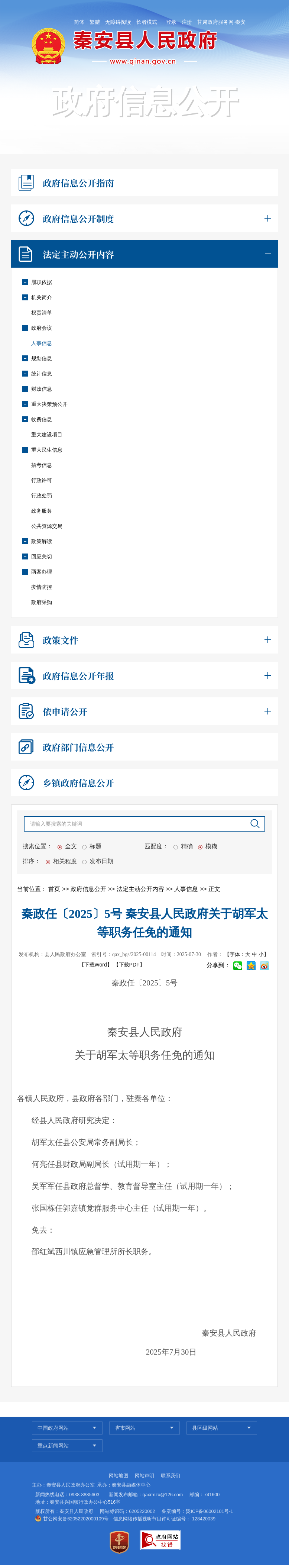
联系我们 (170, 1475)
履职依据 (36, 282)
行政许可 (41, 480)
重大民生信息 (41, 450)
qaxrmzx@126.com (163, 1494)
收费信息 (36, 419)
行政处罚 (41, 495)
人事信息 (41, 343)
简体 (79, 22)
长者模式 (146, 22)
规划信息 (36, 358)
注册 (187, 22)
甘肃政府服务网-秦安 (221, 22)
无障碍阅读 (118, 22)
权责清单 (41, 313)
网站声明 (144, 1475)
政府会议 (36, 328)
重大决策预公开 (44, 404)
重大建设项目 (46, 435)
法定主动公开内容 (141, 889)
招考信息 (41, 465)
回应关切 (36, 556)
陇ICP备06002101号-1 (209, 1511)
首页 (55, 889)
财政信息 (36, 389)
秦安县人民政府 (76, 1511)
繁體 (95, 22)
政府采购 (41, 602)
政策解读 (36, 541)
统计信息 (36, 373)
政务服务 (41, 511)
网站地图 (118, 1475)
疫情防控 (41, 587)
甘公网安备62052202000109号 (75, 1519)
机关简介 (36, 297)
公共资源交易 (46, 526)
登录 (171, 22)
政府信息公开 (89, 889)
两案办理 (36, 571)
